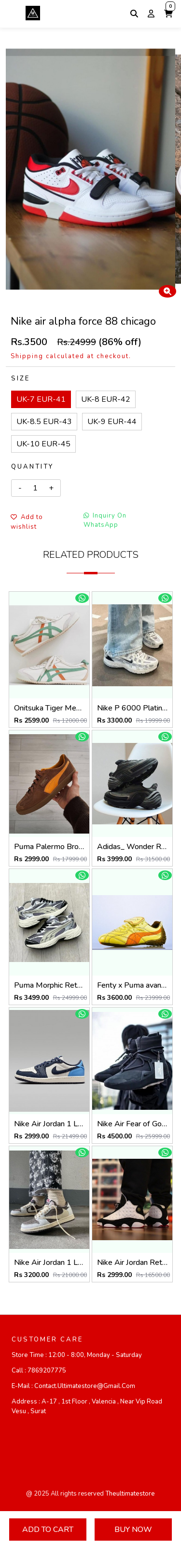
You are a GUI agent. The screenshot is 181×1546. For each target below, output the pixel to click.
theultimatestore (130, 1493)
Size (20, 378)
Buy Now (133, 1529)
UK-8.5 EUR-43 (44, 421)
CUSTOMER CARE (47, 1339)
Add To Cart (47, 1529)
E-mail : (73, 1386)
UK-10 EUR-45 (43, 444)
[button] (168, 13)
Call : (39, 1370)
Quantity (32, 466)
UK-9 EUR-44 (112, 421)
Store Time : (77, 1355)
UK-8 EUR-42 (105, 399)
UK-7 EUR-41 (41, 399)
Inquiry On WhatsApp (105, 520)
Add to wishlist (27, 522)
